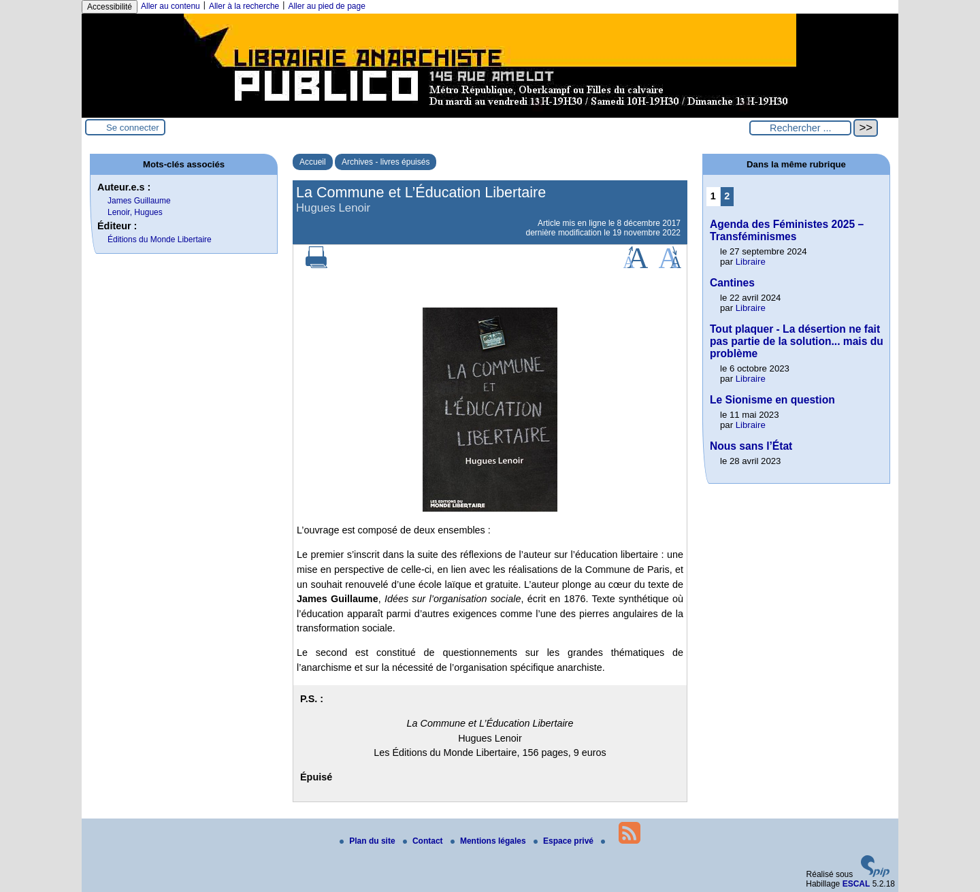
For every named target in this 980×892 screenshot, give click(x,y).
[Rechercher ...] (800, 127)
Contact (424, 841)
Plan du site (368, 841)
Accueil (312, 162)
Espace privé (564, 841)
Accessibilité (109, 7)
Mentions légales (489, 841)
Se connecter (132, 127)
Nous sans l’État (751, 446)
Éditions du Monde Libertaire (160, 239)
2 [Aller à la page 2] (727, 196)
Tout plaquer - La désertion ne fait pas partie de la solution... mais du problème (796, 341)
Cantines (732, 282)
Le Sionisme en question (772, 400)
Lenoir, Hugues (135, 212)
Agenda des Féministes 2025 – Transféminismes (787, 230)
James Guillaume (139, 200)
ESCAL (856, 884)
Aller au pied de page (326, 6)
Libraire (751, 262)
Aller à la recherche (244, 6)
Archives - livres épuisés (385, 162)
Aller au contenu (170, 6)
